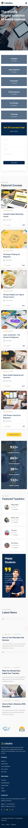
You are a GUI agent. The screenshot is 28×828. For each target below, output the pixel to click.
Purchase (13, 824)
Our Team (4, 771)
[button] (26, 3)
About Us (3, 761)
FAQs (2, 788)
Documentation (5, 783)
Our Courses (4, 769)
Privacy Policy (4, 785)
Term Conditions (5, 766)
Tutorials (3, 780)
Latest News (4, 763)
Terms (3, 824)
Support (3, 790)
